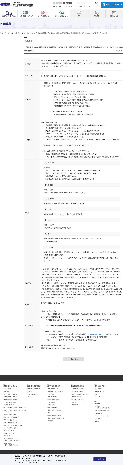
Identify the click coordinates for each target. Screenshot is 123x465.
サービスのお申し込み (10, 428)
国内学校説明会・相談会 (10, 394)
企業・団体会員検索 (32, 394)
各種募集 (16, 33)
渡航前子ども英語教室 (10, 414)
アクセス (69, 6)
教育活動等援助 (52, 407)
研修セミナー (31, 397)
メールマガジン (99, 397)
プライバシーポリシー (27, 460)
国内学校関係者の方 (77, 386)
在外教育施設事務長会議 (54, 415)
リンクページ (80, 6)
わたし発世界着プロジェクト (12, 422)
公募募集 (26, 33)
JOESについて (57, 6)
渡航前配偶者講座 (9, 405)
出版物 (97, 394)
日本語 (57, 3)
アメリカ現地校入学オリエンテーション (15, 407)
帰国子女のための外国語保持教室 (13, 425)
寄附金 (50, 413)
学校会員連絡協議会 (77, 397)
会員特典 (29, 391)
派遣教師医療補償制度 (54, 399)
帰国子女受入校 (99, 391)
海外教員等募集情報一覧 (102, 410)
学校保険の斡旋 (52, 397)
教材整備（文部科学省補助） (55, 391)
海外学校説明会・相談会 (10, 397)
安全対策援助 (51, 405)
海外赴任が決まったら (10, 433)
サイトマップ (93, 6)
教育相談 (6, 391)
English (67, 3)
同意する (100, 459)
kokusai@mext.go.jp (95, 334)
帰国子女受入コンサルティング (80, 394)
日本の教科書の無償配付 (10, 399)
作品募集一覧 (98, 413)
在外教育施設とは (53, 389)
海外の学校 (98, 389)
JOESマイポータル (111, 4)
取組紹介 (50, 421)
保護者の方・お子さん (10, 386)
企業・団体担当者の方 (34, 386)
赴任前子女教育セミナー (10, 402)
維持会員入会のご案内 (33, 389)
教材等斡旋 (51, 394)
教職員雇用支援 (52, 402)
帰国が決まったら (9, 436)
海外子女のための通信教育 (11, 417)
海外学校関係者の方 (53, 386)
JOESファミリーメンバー (11, 430)
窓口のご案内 (7, 389)
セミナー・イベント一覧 (101, 416)
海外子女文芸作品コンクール (12, 420)
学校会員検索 (75, 405)
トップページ (5, 33)
